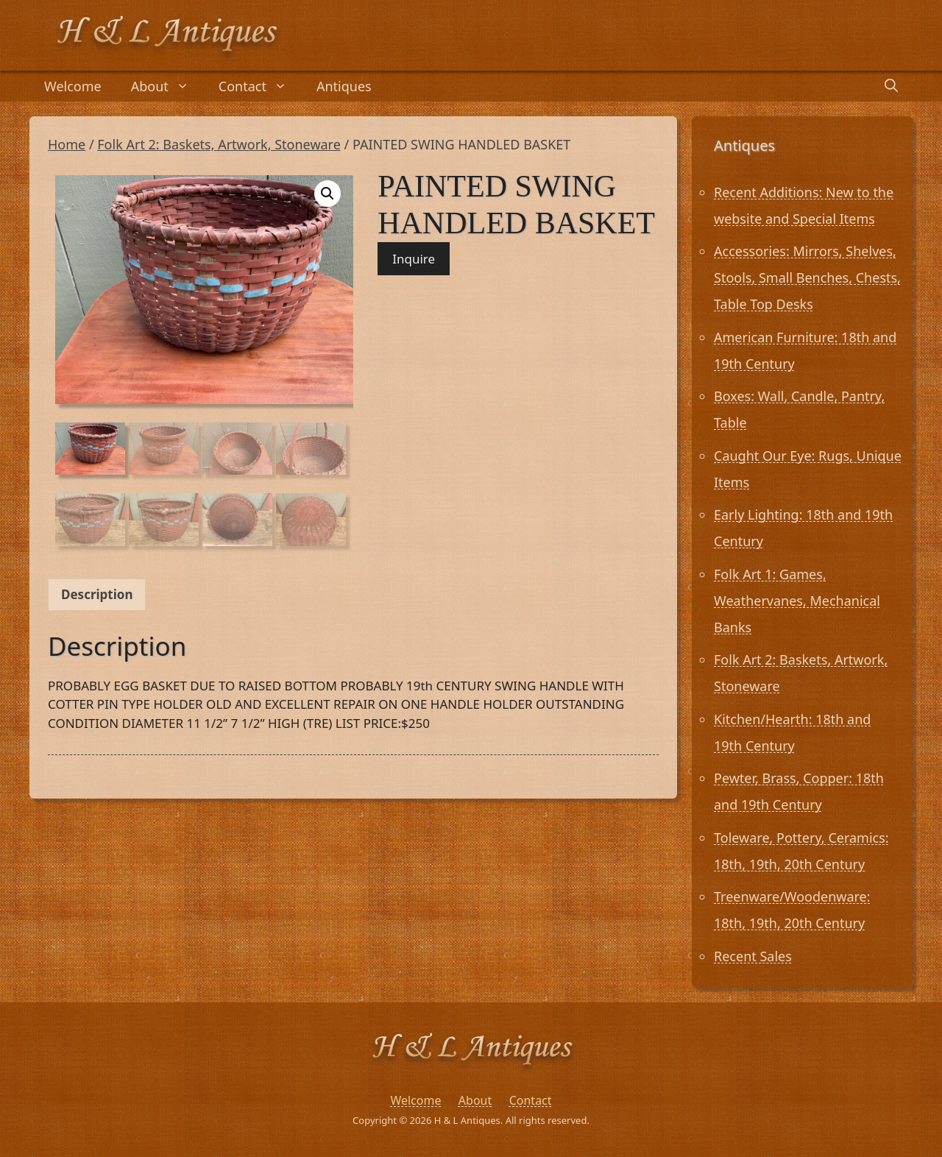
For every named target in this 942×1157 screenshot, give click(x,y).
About (167, 86)
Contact (260, 86)
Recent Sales (753, 956)
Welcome (73, 86)
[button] (327, 193)
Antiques (344, 86)
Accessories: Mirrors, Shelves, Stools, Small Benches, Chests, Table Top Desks (807, 277)
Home (66, 144)
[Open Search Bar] (891, 86)
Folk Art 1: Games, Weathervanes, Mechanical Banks (797, 600)
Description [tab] (96, 594)
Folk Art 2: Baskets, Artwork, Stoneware (219, 144)
